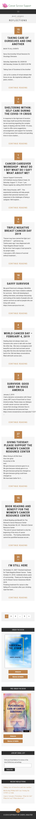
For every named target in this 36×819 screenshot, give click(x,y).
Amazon (18, 672)
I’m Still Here (18, 565)
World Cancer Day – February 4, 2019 (18, 335)
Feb (18, 276)
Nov (18, 434)
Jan (18, 376)
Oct (18, 557)
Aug (18, 30)
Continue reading (18, 88)
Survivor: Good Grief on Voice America (18, 387)
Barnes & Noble (18, 677)
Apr (18, 100)
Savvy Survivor (18, 283)
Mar (18, 220)
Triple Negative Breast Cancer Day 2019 (18, 230)
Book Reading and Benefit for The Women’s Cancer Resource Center (18, 511)
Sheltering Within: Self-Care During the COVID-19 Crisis (18, 110)
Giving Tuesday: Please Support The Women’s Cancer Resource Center (18, 446)
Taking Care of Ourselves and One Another (18, 41)
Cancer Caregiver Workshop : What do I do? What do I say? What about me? (18, 168)
